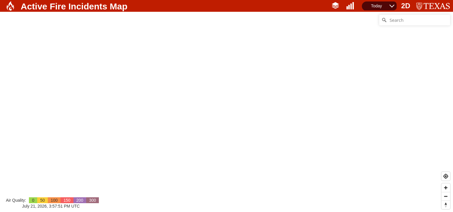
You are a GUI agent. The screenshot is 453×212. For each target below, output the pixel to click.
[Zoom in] (445, 187)
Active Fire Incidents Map (74, 6)
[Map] (226, 112)
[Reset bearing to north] (445, 205)
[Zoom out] (445, 196)
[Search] (414, 20)
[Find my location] (445, 176)
